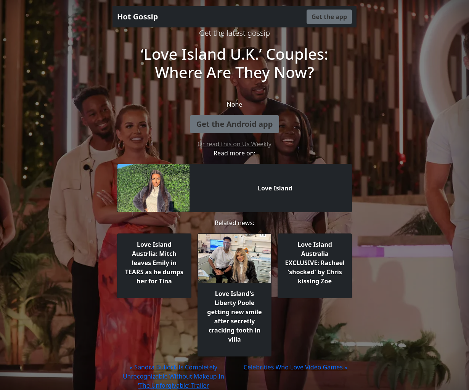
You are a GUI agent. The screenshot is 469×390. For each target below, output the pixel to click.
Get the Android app (234, 124)
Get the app (329, 17)
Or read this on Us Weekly (234, 144)
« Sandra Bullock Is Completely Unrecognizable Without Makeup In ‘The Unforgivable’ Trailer (173, 376)
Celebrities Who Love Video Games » (295, 367)
